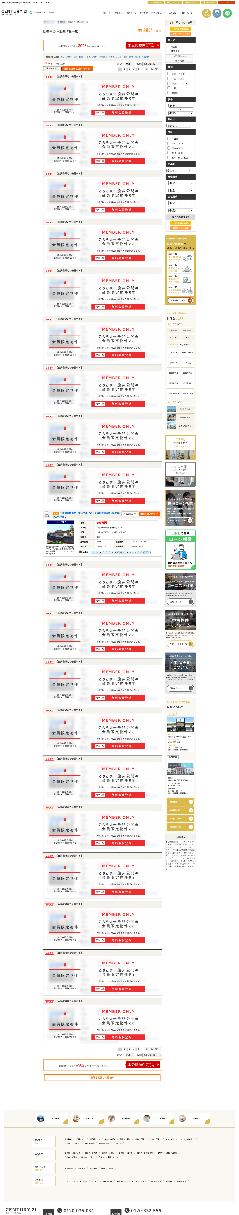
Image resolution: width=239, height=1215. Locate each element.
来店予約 (120, 1181)
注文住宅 (81, 1168)
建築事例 (93, 1168)
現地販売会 (89, 1143)
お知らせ (94, 1181)
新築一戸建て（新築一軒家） (73, 57)
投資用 (172, 92)
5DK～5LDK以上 (177, 157)
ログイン (117, 1143)
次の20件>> (156, 69)
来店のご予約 (176, 818)
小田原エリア (95, 1139)
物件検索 (68, 1139)
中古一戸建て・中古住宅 (97, 57)
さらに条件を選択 (180, 217)
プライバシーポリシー (137, 1181)
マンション (170, 1139)
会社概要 (83, 1181)
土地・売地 (128, 57)
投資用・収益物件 (142, 57)
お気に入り (173, 3)
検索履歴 (209, 3)
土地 (171, 87)
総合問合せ (181, 1181)
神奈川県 (173, 51)
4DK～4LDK (175, 152)
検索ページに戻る (181, 33)
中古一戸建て (176, 78)
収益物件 (190, 1139)
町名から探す (125, 1139)
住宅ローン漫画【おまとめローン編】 (79, 1157)
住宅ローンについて (72, 1153)
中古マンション (115, 57)
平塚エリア (80, 1139)
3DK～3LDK (175, 148)
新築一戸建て (176, 73)
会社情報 (174, 801)
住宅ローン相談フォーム (108, 1157)
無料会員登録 (104, 1143)
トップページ (70, 1181)
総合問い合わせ (177, 826)
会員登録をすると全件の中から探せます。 (109, 45)
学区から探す (110, 1139)
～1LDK (173, 138)
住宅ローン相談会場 (145, 1153)
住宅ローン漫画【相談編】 (167, 1153)
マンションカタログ (72, 1143)
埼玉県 (172, 46)
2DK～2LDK (175, 143)
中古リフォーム (107, 1168)
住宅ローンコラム (126, 1153)
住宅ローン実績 (91, 1153)
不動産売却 (69, 1168)
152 (146, 69)
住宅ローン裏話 (108, 1153)
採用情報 (169, 1181)
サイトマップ (155, 1181)
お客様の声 (175, 810)
